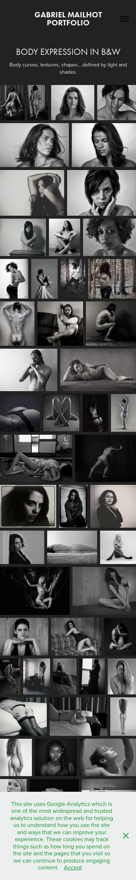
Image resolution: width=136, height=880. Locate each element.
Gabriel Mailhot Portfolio (69, 19)
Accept (73, 867)
